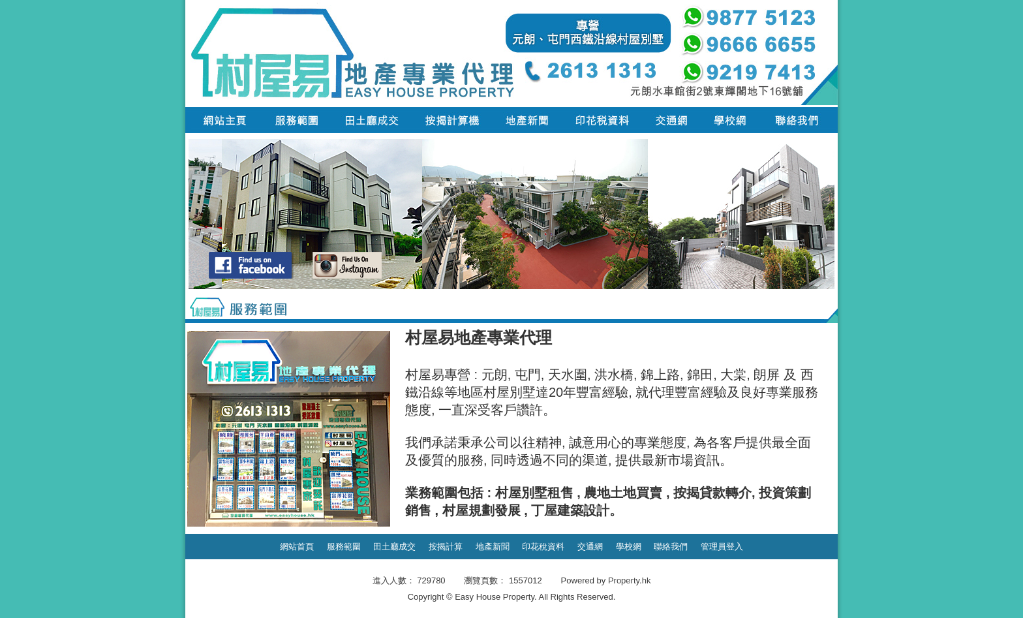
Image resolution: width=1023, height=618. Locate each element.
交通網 (590, 546)
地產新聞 (493, 546)
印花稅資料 (543, 546)
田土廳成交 (394, 546)
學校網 (628, 546)
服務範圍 (344, 546)
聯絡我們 (671, 546)
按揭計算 (446, 546)
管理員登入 (722, 546)
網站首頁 (297, 546)
